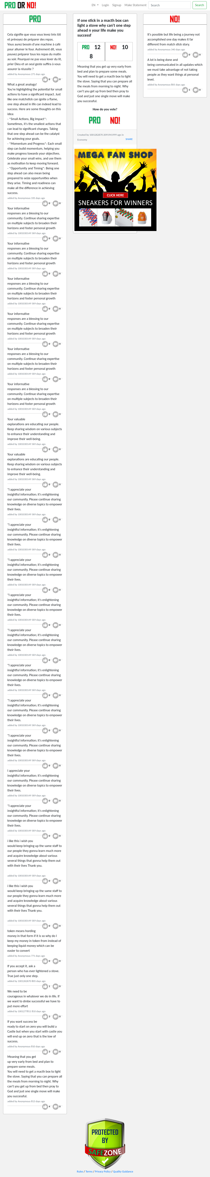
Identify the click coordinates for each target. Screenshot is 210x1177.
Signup (116, 5)
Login (105, 5)
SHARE (129, 139)
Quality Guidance (123, 1171)
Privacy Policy (103, 1171)
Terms (89, 1171)
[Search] (169, 5)
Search (199, 5)
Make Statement (135, 5)
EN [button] (94, 5)
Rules (80, 1171)
